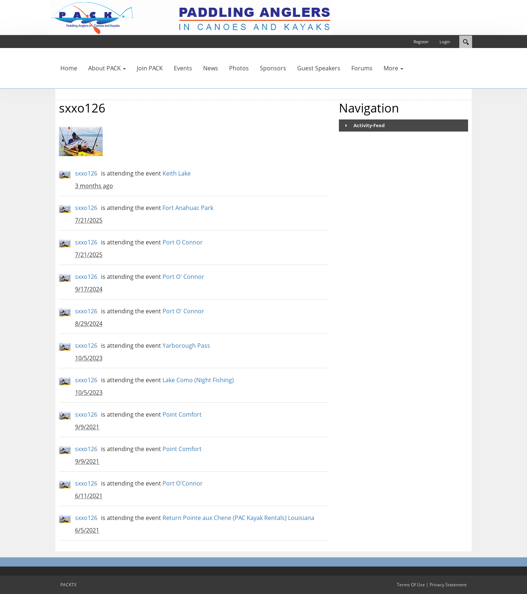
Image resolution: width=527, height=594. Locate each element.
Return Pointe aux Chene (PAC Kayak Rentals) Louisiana (238, 518)
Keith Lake (176, 173)
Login (445, 41)
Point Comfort (182, 414)
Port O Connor (182, 242)
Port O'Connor (182, 483)
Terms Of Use (411, 585)
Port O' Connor (183, 277)
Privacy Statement (448, 585)
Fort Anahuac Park (187, 208)
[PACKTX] (190, 17)
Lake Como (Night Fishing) (198, 380)
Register (421, 41)
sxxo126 (86, 173)
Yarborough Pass (186, 346)
